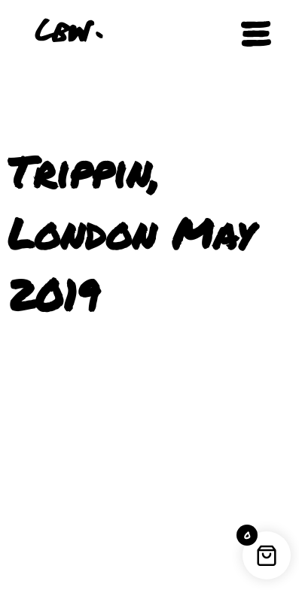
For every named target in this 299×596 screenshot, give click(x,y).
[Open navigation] (256, 33)
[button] (203, 34)
